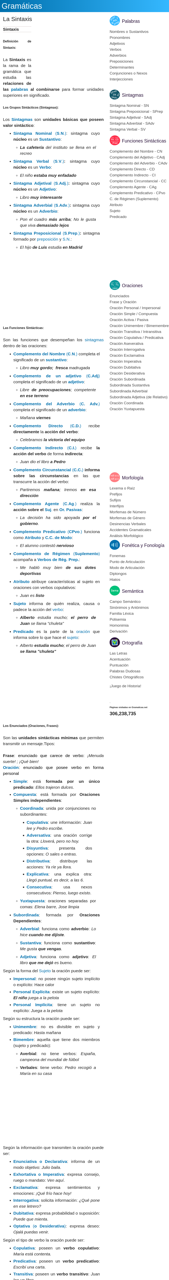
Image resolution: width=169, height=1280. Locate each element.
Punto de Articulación (127, 562)
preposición (47, 239)
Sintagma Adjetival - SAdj (131, 117)
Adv (63, 205)
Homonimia (119, 625)
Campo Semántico (125, 601)
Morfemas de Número (128, 512)
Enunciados (119, 296)
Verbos (115, 49)
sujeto (72, 637)
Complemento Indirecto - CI (133, 175)
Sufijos (115, 500)
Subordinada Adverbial (128, 391)
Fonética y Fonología (143, 545)
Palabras (131, 21)
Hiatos (115, 579)
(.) (47, 531)
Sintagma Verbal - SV (128, 129)
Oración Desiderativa (127, 373)
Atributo (33, 537)
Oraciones (132, 285)
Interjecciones (121, 79)
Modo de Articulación (127, 568)
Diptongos (118, 574)
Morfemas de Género (127, 518)
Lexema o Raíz (122, 488)
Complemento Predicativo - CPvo (137, 193)
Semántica (132, 591)
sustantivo (56, 360)
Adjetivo (47, 189)
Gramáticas (22, 6)
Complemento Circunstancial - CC (138, 181)
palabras (19, 89)
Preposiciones (121, 61)
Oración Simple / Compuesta (134, 314)
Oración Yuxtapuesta (127, 409)
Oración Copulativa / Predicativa (136, 338)
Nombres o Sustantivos (129, 32)
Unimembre (24, 1026)
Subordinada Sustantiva (130, 385)
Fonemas (117, 556)
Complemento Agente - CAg (133, 187)
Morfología (132, 477)
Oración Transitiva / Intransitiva (135, 332)
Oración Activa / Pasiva (129, 320)
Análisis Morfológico (126, 536)
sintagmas (94, 339)
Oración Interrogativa (127, 349)
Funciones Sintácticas (144, 140)
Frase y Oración (123, 302)
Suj (48, 509)
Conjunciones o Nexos (128, 73)
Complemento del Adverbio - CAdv (138, 163)
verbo (57, 609)
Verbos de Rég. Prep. (58, 559)
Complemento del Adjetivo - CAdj (137, 157)
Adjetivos (117, 43)
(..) (39, 133)
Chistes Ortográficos (127, 677)
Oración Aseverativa (126, 343)
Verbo (45, 167)
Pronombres (120, 37)
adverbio (76, 409)
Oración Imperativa (125, 361)
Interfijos (117, 506)
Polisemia (118, 619)
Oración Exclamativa (127, 355)
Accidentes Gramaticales (130, 530)
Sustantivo (49, 139)
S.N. (67, 239)
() (56, 376)
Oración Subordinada (127, 379)
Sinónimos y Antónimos (129, 607)
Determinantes (122, 67)
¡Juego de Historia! (125, 686)
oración (83, 631)
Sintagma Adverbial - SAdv (132, 123)
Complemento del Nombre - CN (136, 151)
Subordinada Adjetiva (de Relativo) (139, 397)
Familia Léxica (122, 613)
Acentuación (120, 659)
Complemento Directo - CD (132, 169)
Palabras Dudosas (125, 671)
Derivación (118, 631)
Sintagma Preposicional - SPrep (136, 111)
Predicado (23, 631)
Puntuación (119, 665)
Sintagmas (21, 119)
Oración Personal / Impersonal (135, 308)
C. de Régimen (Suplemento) (134, 199)
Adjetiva (28, 956)
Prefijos (116, 494)
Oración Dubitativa (125, 367)
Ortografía (132, 642)
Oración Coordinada (126, 403)
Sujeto (19, 603)
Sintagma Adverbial (33, 205)
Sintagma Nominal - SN (129, 105)
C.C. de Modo (58, 537)
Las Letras (118, 653)
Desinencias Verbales (128, 524)
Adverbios (118, 55)
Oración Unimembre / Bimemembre (139, 326)
